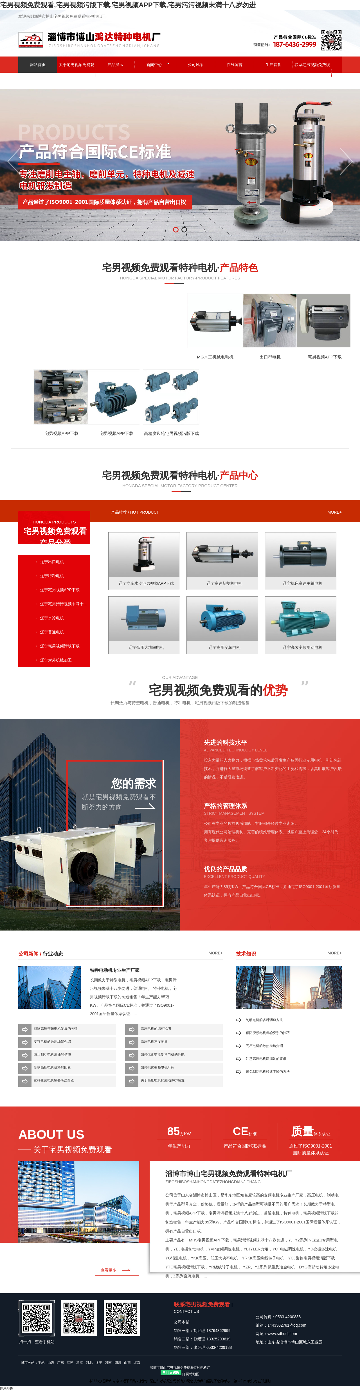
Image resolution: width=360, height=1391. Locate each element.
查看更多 (108, 1270)
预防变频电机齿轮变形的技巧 (268, 1033)
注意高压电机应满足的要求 (266, 1059)
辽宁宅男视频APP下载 (60, 590)
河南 (108, 1363)
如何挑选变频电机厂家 (157, 1067)
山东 (51, 1363)
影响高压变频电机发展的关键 (56, 1029)
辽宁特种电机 (52, 575)
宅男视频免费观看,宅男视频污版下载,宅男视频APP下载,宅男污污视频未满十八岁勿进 (128, 5)
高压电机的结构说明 (156, 1029)
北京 (137, 1363)
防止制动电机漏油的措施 (52, 1054)
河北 (89, 1363)
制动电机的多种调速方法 (264, 1020)
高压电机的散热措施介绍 (264, 1046)
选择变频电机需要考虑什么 (54, 1080)
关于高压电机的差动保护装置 (162, 1080)
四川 (117, 1363)
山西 (127, 1363)
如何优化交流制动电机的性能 (162, 1054)
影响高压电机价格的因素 (52, 1067)
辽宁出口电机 (52, 561)
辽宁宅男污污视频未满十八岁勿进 (65, 604)
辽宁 (98, 1363)
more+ (335, 512)
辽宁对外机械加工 (56, 660)
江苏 (70, 1363)
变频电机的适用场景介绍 (52, 1042)
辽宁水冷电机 (52, 618)
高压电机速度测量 (154, 1042)
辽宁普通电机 (52, 632)
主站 (41, 1363)
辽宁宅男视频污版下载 (60, 646)
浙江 (79, 1363)
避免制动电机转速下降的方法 (268, 1072)
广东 (60, 1363)
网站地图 (192, 1374)
